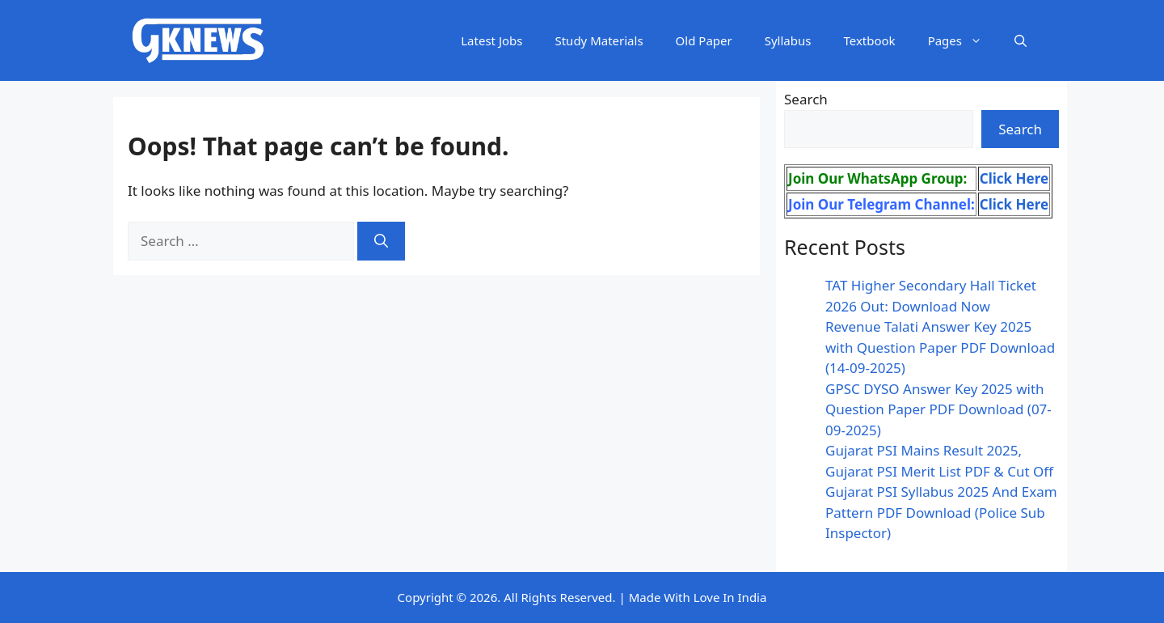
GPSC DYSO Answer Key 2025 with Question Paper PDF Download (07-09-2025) (938, 409)
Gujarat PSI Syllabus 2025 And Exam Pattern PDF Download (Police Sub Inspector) (941, 512)
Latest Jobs (491, 40)
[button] (1020, 40)
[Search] (381, 241)
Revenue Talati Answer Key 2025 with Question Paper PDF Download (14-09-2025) (940, 347)
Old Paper (704, 40)
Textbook (869, 40)
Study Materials (599, 40)
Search (806, 99)
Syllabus (788, 40)
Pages (963, 40)
